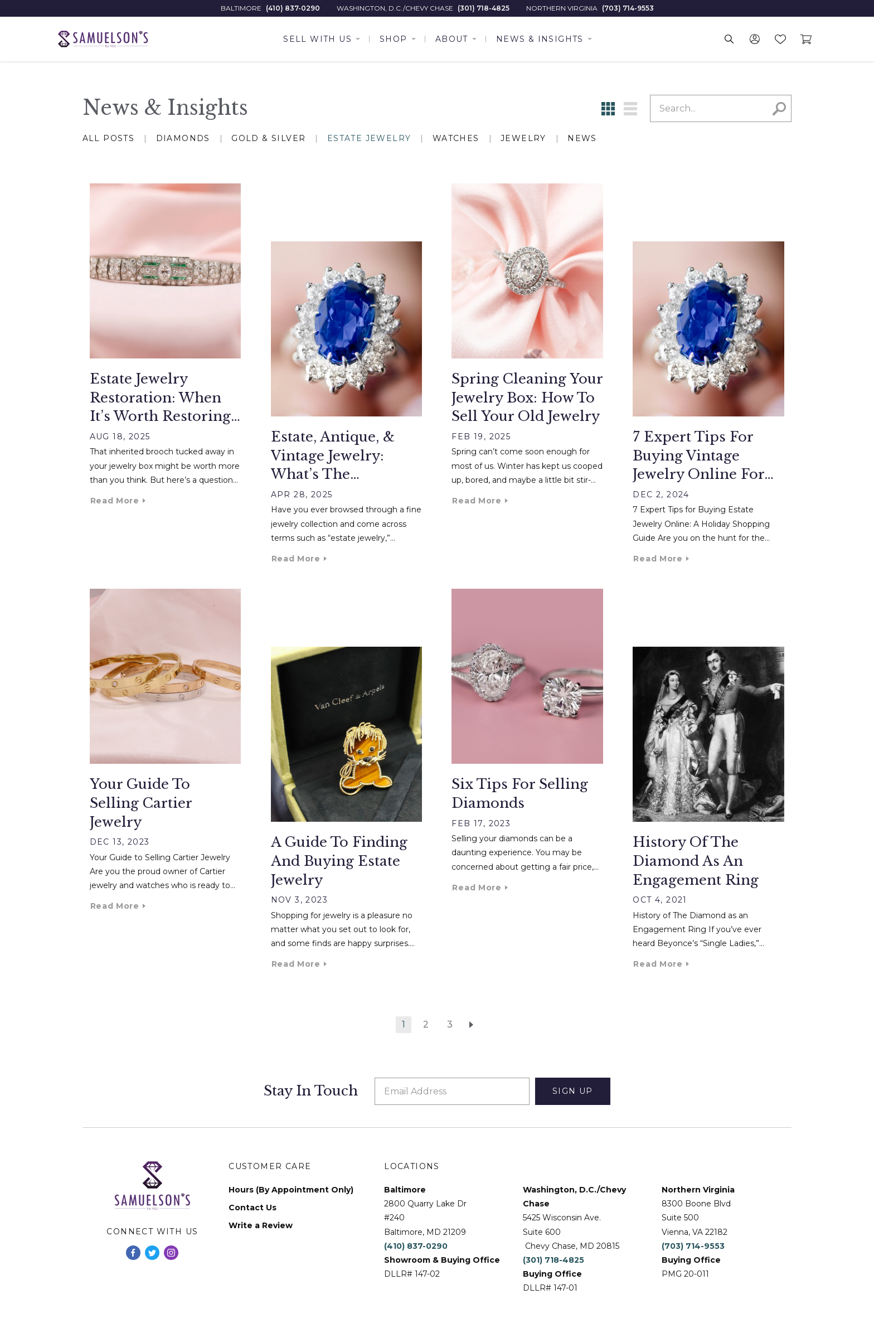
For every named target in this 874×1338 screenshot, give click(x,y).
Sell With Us (317, 39)
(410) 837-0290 (293, 8)
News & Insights (540, 39)
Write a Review (261, 1225)
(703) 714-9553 (628, 8)
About (451, 39)
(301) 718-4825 (483, 8)
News (582, 138)
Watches (456, 138)
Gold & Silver (268, 138)
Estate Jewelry (369, 138)
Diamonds (183, 138)
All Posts (108, 138)
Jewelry (523, 138)
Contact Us (252, 1208)
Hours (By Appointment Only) (291, 1190)
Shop (393, 39)
